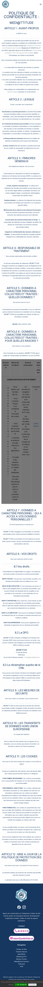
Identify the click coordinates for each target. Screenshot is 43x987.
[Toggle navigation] (41, 4)
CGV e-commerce (19, 977)
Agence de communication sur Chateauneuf (16, 913)
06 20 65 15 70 (22, 931)
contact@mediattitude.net (32, 657)
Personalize (32, 984)
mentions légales (12, 92)
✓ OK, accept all (21, 984)
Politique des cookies (29, 979)
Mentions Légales (8, 977)
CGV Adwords (28, 977)
